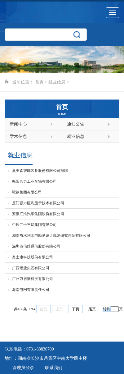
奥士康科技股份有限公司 (32, 257)
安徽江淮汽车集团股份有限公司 (38, 214)
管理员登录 (23, 367)
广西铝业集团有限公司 (30, 268)
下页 (75, 309)
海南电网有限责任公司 (30, 289)
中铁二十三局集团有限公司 (34, 225)
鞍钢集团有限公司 (27, 192)
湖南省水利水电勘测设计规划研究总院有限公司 (51, 235)
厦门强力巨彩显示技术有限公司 (38, 203)
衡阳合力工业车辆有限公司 (34, 181)
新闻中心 (31, 124)
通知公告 (88, 124)
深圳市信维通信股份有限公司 (36, 246)
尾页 (92, 309)
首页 (39, 82)
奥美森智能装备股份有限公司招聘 (40, 170)
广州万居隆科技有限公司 (32, 279)
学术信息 (31, 136)
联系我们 (53, 367)
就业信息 (56, 82)
